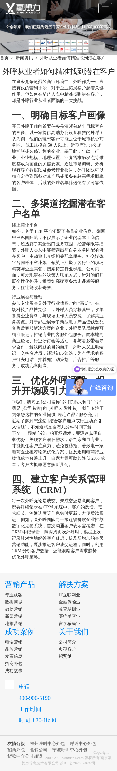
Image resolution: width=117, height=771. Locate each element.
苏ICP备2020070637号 (78, 763)
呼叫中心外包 (83, 743)
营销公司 (38, 750)
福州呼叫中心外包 (47, 743)
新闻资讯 (24, 58)
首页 (4, 58)
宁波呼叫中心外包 (69, 750)
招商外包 (16, 750)
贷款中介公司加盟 (24, 756)
